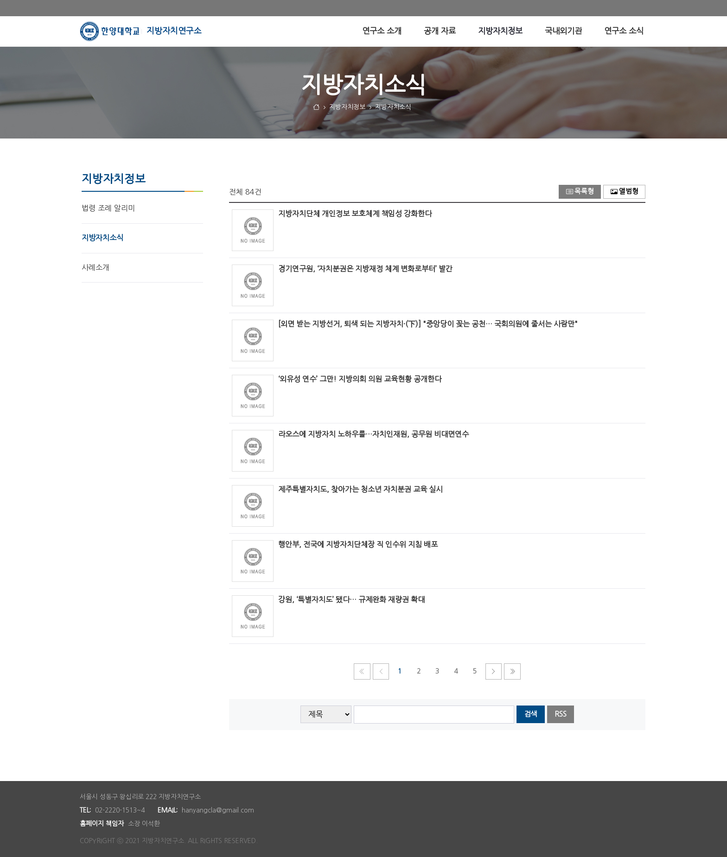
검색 (530, 714)
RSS (561, 714)
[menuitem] (381, 31)
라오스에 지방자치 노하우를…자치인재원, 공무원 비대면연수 (373, 434)
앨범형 (624, 191)
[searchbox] (434, 715)
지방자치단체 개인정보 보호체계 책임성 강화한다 (355, 213)
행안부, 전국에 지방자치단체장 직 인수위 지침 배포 (358, 544)
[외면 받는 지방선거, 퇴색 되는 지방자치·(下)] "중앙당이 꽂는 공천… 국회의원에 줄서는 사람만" (428, 324)
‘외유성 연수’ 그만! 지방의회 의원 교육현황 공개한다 (359, 379)
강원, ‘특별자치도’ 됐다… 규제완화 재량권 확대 (351, 599)
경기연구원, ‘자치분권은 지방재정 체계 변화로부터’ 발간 (365, 268)
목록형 (580, 191)
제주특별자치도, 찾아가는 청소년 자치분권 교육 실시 (360, 489)
